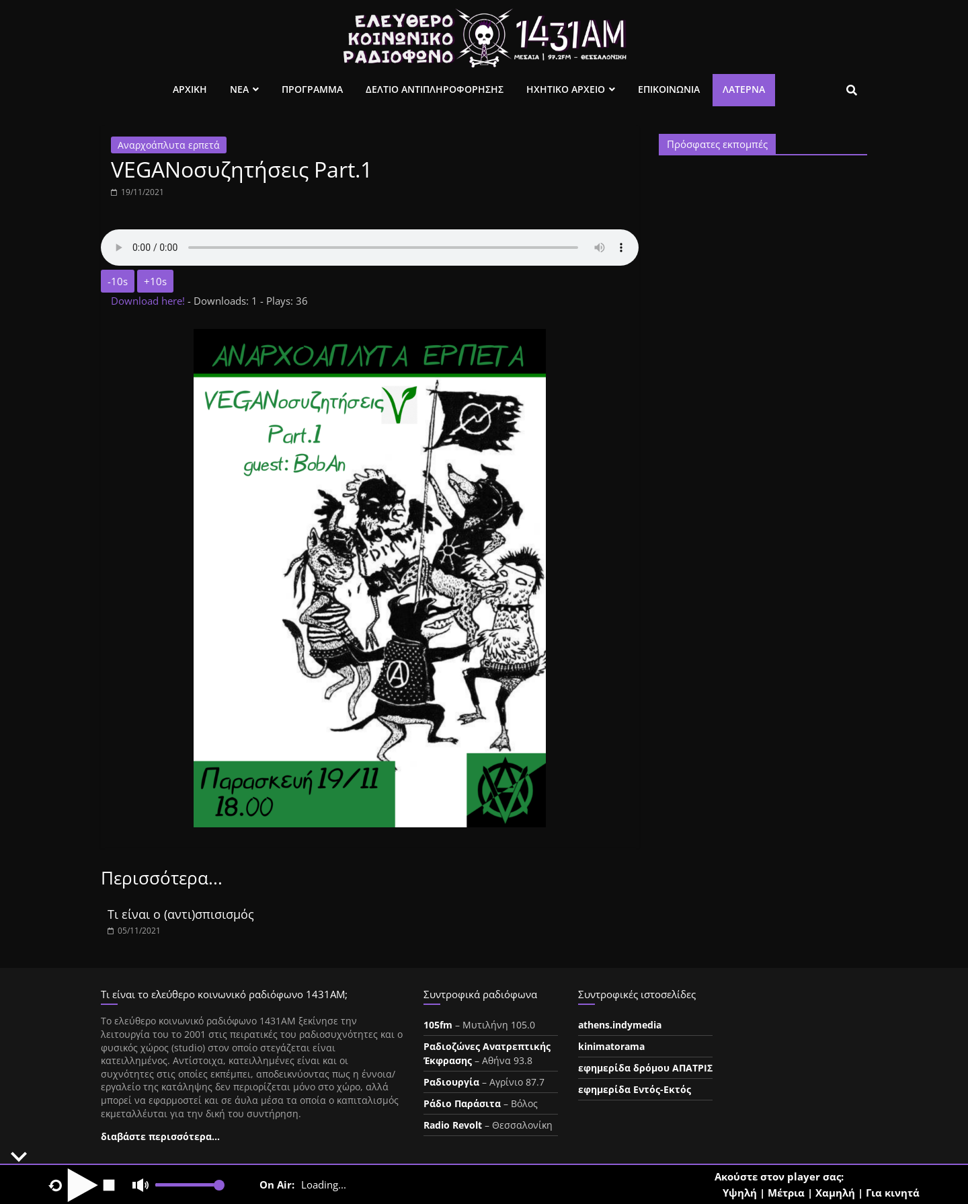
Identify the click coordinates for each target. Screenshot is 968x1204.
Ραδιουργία (451, 1082)
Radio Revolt (453, 1125)
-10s (118, 281)
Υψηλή (740, 1192)
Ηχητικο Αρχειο (565, 89)
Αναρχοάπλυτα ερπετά (169, 145)
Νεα (239, 89)
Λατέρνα (744, 89)
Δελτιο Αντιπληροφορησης (434, 89)
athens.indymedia (619, 1024)
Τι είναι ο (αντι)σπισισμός (181, 914)
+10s (155, 281)
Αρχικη (190, 89)
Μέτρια (786, 1192)
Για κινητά (893, 1192)
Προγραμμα (312, 89)
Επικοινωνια (669, 89)
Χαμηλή (835, 1192)
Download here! (149, 300)
